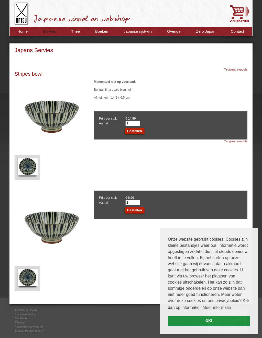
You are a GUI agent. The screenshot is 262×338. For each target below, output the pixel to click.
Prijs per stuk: (108, 118)
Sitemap (20, 322)
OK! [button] (208, 321)
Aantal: (103, 123)
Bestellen (134, 131)
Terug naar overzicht (235, 69)
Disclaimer (21, 318)
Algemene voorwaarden (29, 326)
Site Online (31, 310)
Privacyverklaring (25, 314)
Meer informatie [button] (217, 307)
